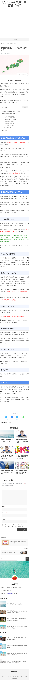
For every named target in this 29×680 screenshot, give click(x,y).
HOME (14, 671)
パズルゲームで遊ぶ (9, 121)
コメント (5, 489)
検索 (27, 559)
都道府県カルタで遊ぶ (10, 123)
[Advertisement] (14, 23)
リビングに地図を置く (10, 117)
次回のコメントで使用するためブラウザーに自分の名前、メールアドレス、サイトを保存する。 (15, 525)
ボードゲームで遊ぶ (9, 125)
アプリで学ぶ (8, 127)
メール (4, 513)
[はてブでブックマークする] (17, 418)
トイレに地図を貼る (9, 116)
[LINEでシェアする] (23, 418)
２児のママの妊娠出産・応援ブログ (14, 4)
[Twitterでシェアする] (6, 418)
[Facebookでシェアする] (11, 418)
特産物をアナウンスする (10, 119)
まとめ (5, 130)
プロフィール (8, 593)
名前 (3, 506)
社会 (10, 422)
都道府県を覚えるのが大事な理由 (11, 111)
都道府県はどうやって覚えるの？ (11, 113)
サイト (3, 519)
